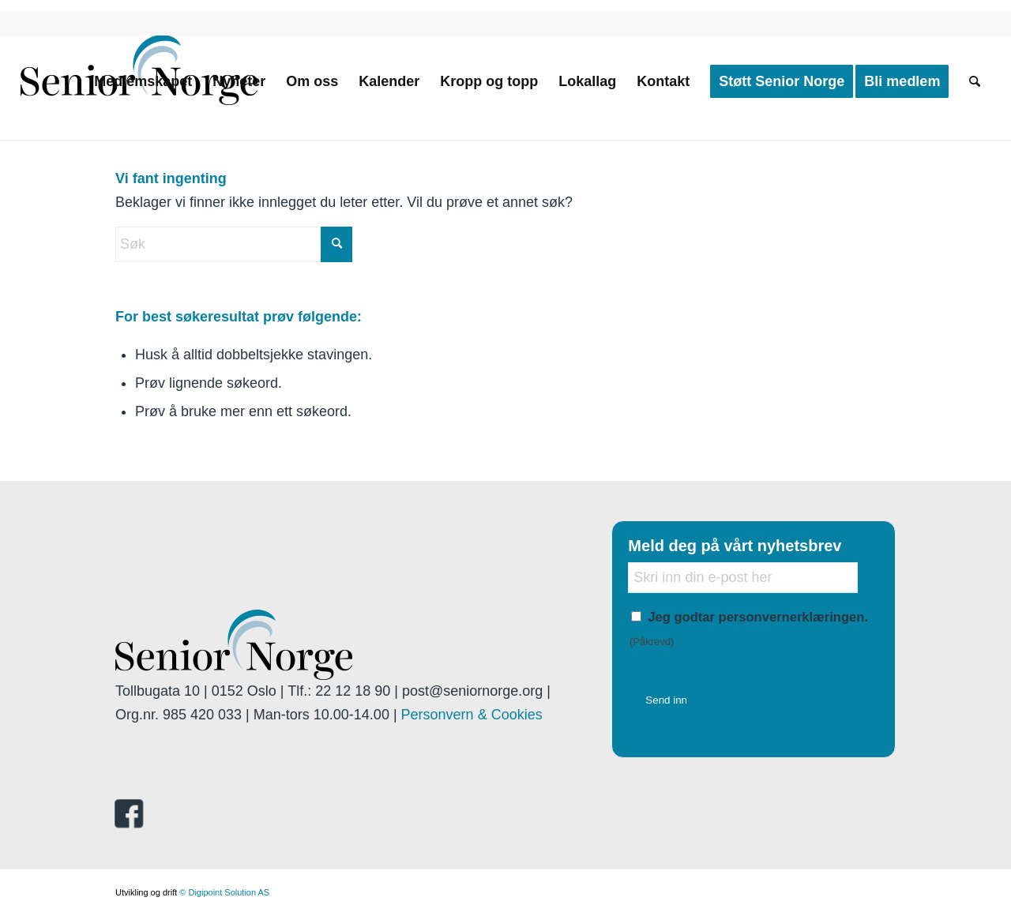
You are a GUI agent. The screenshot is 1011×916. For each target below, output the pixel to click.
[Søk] (974, 81)
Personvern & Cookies (472, 715)
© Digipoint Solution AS (224, 892)
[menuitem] (143, 81)
